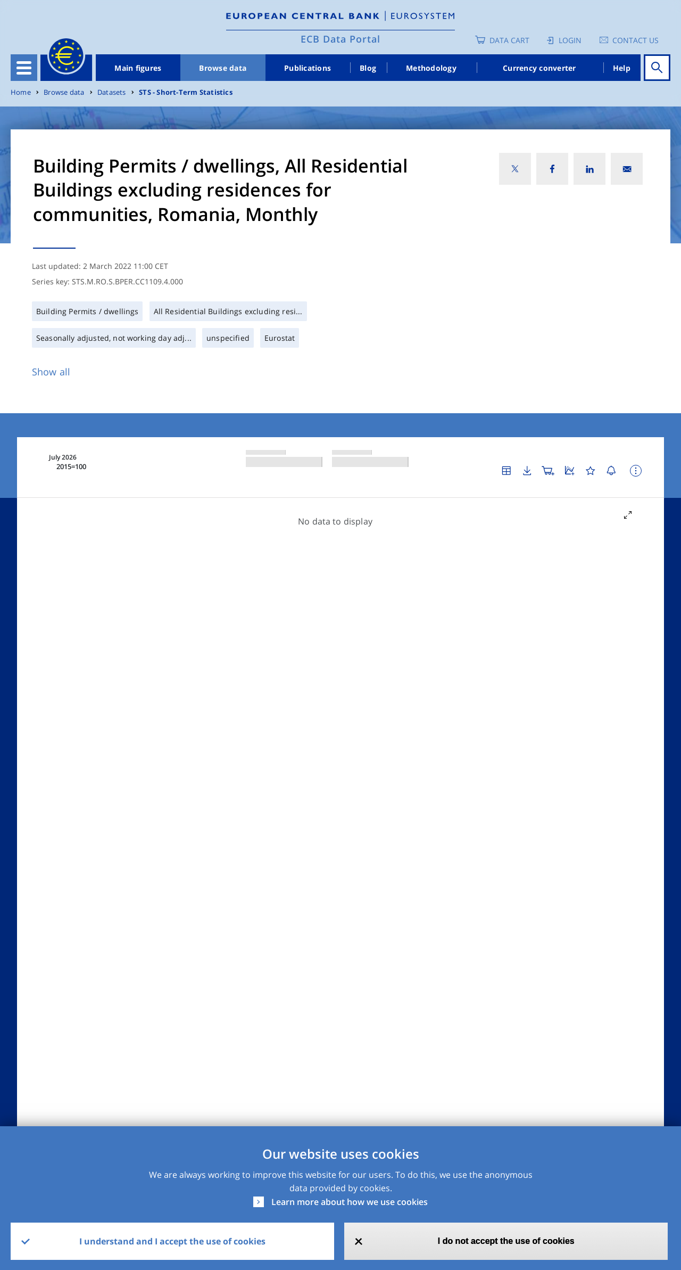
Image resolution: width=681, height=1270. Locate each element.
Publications (307, 68)
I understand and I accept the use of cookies (172, 1241)
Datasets (111, 92)
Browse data (222, 68)
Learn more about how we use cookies (349, 1202)
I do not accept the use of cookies (506, 1241)
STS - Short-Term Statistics (185, 92)
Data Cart (509, 40)
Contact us (635, 40)
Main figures (137, 68)
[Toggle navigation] (24, 67)
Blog (368, 68)
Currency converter (539, 68)
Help (621, 68)
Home (21, 92)
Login (570, 40)
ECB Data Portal (340, 38)
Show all (51, 371)
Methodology (431, 68)
